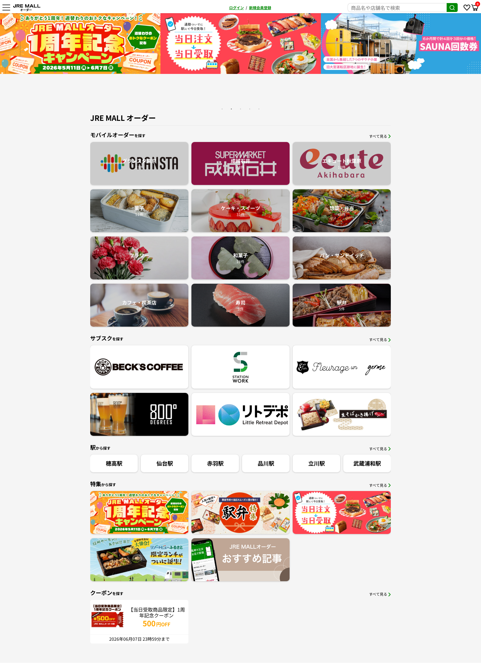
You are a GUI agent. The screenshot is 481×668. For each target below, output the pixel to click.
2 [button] (231, 109)
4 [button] (250, 109)
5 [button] (259, 109)
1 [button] (222, 109)
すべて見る (380, 136)
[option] (139, 43)
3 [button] (240, 109)
